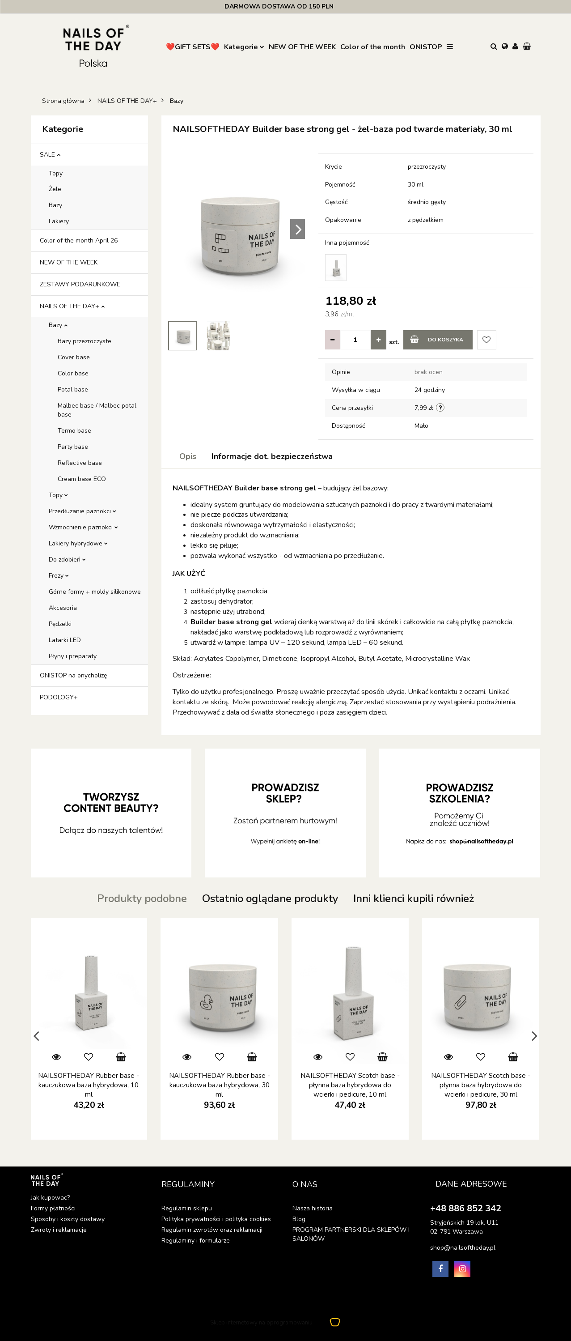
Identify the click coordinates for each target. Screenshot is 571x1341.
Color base (73, 373)
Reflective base (80, 463)
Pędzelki (60, 624)
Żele (55, 189)
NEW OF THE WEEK (302, 47)
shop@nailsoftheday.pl (462, 1247)
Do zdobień (67, 559)
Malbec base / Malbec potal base (97, 410)
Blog (298, 1219)
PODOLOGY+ (59, 697)
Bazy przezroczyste (84, 341)
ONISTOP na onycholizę (73, 675)
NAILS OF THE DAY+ (72, 306)
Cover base (74, 357)
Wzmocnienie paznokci (83, 527)
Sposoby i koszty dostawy (68, 1219)
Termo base (74, 430)
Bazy (55, 205)
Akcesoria (63, 608)
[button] (527, 47)
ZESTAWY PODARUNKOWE (80, 284)
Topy (56, 173)
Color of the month (372, 47)
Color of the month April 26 (79, 240)
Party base (73, 447)
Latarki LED (65, 640)
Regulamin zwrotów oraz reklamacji (211, 1230)
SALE (50, 154)
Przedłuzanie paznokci (82, 511)
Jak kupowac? (50, 1197)
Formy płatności (53, 1208)
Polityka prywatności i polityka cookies (216, 1219)
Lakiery (59, 221)
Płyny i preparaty (73, 656)
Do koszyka (437, 339)
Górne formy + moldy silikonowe (95, 591)
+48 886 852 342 (465, 1208)
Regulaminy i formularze (195, 1240)
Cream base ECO (82, 479)
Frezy (59, 575)
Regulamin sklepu (186, 1208)
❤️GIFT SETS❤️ (193, 47)
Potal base (73, 389)
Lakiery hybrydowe (78, 543)
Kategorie (244, 47)
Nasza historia (312, 1208)
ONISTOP (426, 47)
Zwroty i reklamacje (59, 1230)
